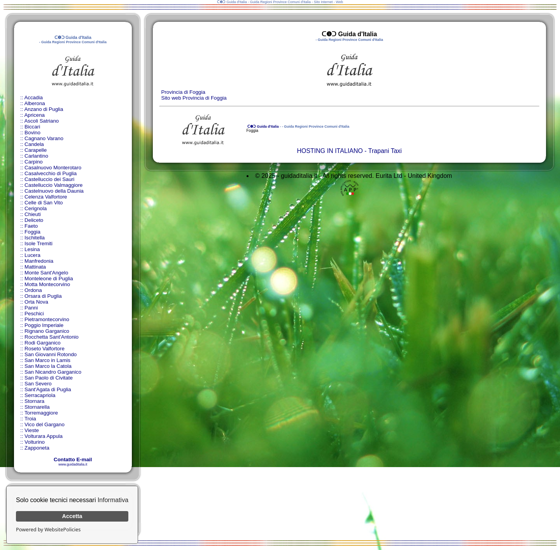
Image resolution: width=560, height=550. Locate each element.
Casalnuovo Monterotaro (52, 167)
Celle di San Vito (43, 203)
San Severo (38, 384)
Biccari (32, 127)
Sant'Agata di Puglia (47, 389)
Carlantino (36, 156)
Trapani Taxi (385, 151)
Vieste (31, 430)
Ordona (33, 290)
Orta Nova (36, 302)
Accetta (72, 516)
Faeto (31, 226)
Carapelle (35, 150)
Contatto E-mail (73, 459)
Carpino (33, 162)
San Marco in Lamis (47, 360)
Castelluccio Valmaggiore (53, 185)
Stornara (34, 401)
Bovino (32, 132)
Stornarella (36, 407)
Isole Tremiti (38, 243)
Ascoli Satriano (41, 121)
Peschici (34, 313)
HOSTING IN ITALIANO (330, 151)
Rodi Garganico (42, 343)
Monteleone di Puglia (48, 278)
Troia (30, 419)
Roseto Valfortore (44, 348)
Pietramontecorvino (46, 319)
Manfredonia (38, 261)
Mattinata (35, 267)
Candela (34, 144)
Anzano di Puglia (43, 109)
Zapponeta (36, 448)
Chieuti (32, 214)
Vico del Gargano (44, 424)
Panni (31, 308)
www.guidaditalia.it (72, 464)
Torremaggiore (41, 413)
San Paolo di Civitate (48, 378)
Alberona (34, 103)
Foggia (32, 232)
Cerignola (35, 208)
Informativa (113, 500)
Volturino (34, 442)
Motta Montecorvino (47, 284)
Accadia (33, 97)
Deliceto (33, 220)
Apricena (34, 115)
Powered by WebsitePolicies (48, 529)
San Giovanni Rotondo (50, 354)
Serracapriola (39, 395)
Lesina (32, 249)
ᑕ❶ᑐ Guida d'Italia (263, 126)
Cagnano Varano (43, 138)
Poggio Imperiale (43, 325)
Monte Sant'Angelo (46, 273)
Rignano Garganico (46, 331)
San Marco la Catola (48, 366)
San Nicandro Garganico (52, 372)
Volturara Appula (43, 436)
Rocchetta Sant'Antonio (51, 337)
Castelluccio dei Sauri (49, 179)
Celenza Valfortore (45, 197)
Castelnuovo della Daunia (54, 191)
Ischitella (34, 238)
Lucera (32, 255)
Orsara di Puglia (43, 296)
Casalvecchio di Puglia (50, 173)
